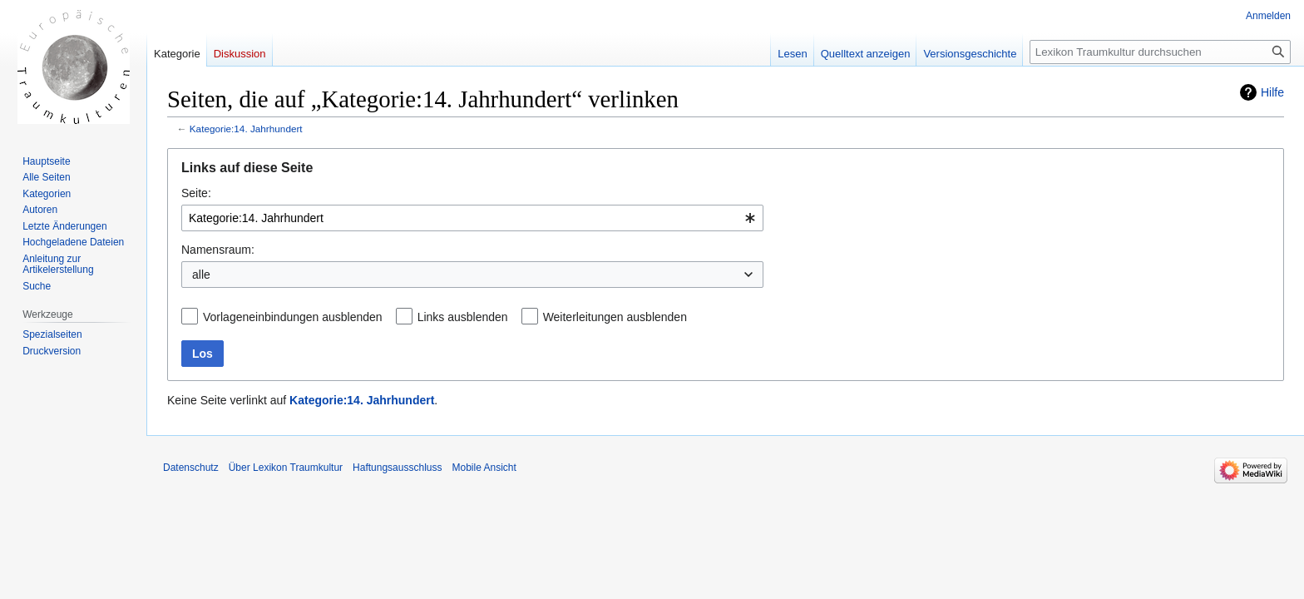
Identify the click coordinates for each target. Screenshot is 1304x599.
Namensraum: (217, 249)
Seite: (196, 193)
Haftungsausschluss (397, 467)
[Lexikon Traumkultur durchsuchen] (1160, 52)
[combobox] (472, 218)
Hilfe (1272, 92)
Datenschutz (191, 467)
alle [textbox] (201, 274)
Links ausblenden (462, 317)
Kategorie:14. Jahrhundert (246, 128)
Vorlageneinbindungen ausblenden (293, 317)
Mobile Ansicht (484, 467)
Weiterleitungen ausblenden (615, 317)
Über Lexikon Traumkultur (286, 467)
